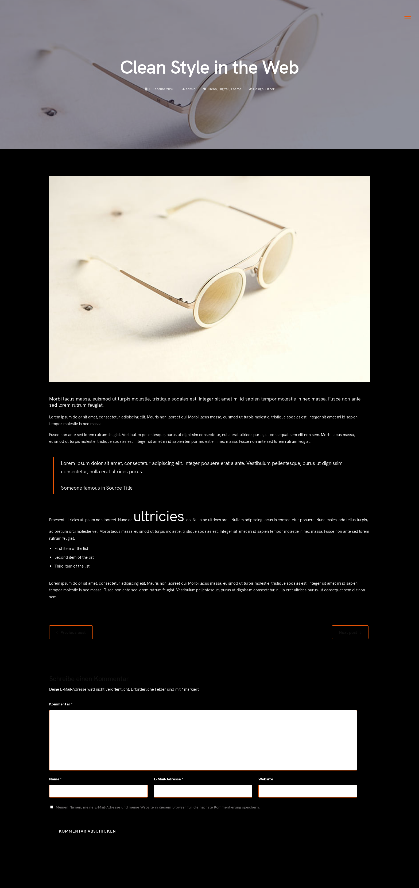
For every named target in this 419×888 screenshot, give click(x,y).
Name (55, 788)
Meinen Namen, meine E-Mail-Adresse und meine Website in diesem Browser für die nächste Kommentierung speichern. (158, 816)
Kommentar (61, 713)
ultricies (158, 524)
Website (265, 788)
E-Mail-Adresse (169, 788)
